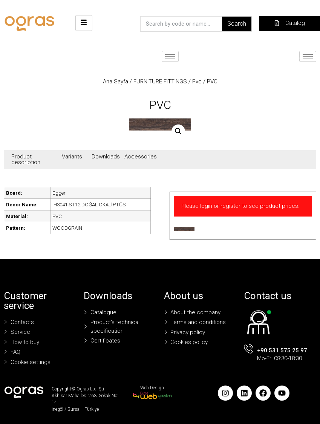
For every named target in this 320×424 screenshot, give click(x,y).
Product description (25, 159)
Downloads (106, 156)
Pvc (197, 81)
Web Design (152, 387)
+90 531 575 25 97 (282, 350)
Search (236, 23)
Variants (72, 156)
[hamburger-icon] (83, 23)
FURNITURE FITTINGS (160, 81)
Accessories (140, 156)
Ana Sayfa (115, 81)
